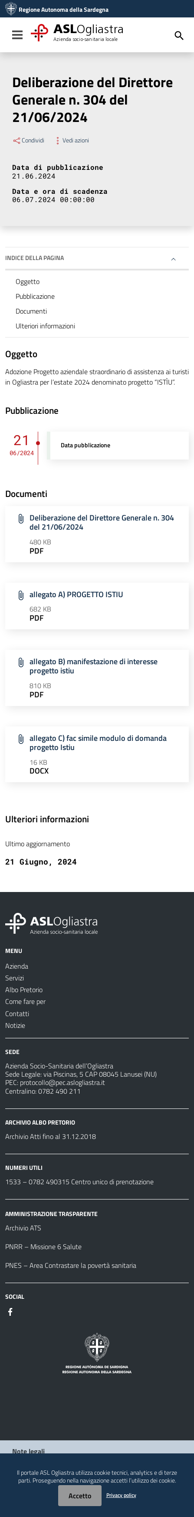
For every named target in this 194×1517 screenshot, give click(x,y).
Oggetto (27, 281)
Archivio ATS (23, 1228)
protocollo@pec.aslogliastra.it (62, 1082)
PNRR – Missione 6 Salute (43, 1246)
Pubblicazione (35, 296)
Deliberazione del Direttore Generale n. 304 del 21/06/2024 (102, 522)
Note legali (28, 1451)
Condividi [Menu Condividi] (28, 140)
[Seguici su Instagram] (26, 1311)
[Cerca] (179, 35)
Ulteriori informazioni (45, 326)
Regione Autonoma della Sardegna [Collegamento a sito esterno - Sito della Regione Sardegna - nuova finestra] (64, 10)
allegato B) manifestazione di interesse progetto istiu (94, 665)
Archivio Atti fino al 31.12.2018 (50, 1136)
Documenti (31, 311)
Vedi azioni (71, 140)
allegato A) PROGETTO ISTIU (76, 594)
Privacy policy (121, 1495)
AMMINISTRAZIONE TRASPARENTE (51, 1213)
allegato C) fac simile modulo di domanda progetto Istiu (98, 742)
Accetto (80, 1495)
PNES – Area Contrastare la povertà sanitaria (70, 1265)
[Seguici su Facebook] (10, 1311)
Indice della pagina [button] (34, 257)
